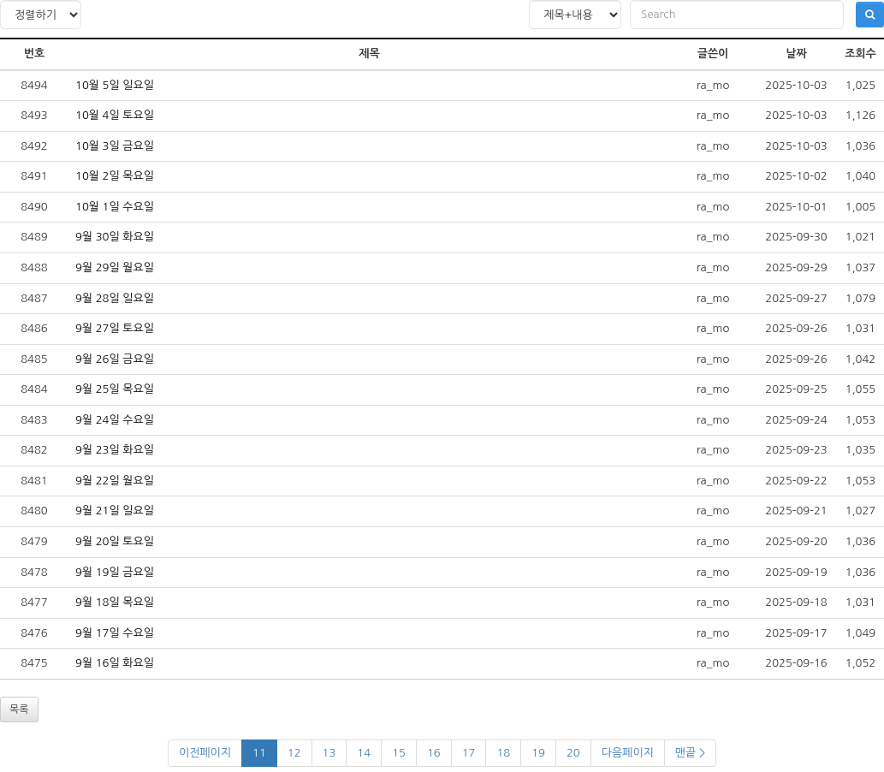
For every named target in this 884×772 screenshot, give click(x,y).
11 (259, 752)
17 (469, 752)
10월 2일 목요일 (114, 175)
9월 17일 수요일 (114, 632)
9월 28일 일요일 (114, 298)
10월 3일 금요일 (114, 145)
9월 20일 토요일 (114, 541)
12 (294, 752)
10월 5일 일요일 (114, 85)
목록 (19, 709)
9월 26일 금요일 (114, 359)
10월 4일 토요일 (114, 115)
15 (399, 752)
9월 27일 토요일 (114, 328)
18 (503, 752)
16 (434, 752)
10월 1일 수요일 (114, 206)
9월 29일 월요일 (114, 267)
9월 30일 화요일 (114, 236)
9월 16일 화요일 (114, 662)
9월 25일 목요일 (114, 389)
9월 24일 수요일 (114, 419)
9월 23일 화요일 (114, 449)
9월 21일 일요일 (114, 510)
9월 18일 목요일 (114, 602)
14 (364, 752)
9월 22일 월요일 (114, 480)
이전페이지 (205, 752)
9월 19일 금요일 (114, 572)
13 (329, 752)
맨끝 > (690, 752)
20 (573, 752)
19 (538, 752)
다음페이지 (628, 752)
